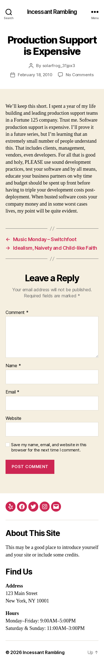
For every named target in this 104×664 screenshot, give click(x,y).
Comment (17, 312)
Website (13, 418)
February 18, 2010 (35, 74)
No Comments (80, 74)
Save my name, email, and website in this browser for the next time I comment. (49, 447)
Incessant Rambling (52, 12)
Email (12, 392)
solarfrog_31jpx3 (58, 65)
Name (13, 365)
